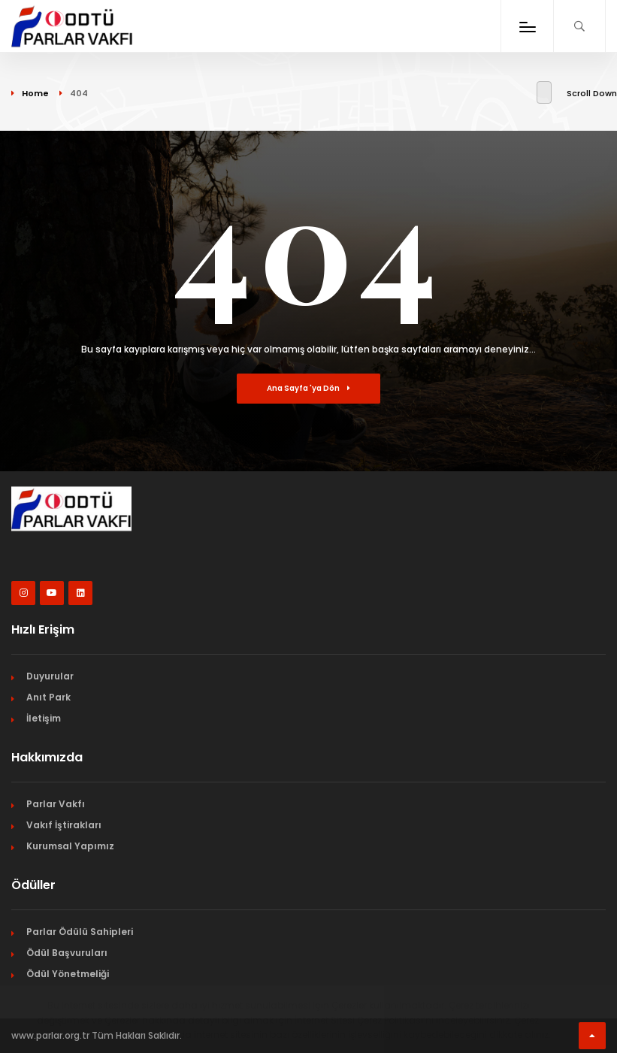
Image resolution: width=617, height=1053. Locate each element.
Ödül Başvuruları (66, 952)
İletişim (43, 718)
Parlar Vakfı (55, 803)
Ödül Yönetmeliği (67, 973)
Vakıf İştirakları (63, 824)
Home (35, 93)
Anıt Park (48, 697)
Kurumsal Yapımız (70, 846)
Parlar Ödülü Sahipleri (79, 931)
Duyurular (50, 676)
